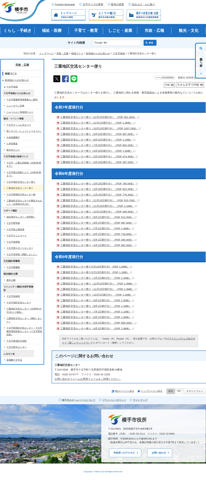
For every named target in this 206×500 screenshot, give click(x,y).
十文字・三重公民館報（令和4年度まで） (24, 165)
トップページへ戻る (151, 391)
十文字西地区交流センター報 (21, 194)
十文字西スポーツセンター (20, 248)
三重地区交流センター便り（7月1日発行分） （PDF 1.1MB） (97, 311)
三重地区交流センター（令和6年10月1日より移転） (24, 310)
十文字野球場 (13, 223)
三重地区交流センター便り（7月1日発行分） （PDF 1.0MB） (97, 228)
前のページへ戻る (124, 391)
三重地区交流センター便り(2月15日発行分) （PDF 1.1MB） (96, 272)
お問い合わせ (159, 452)
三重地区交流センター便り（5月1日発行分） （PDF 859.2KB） (98, 322)
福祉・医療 (52, 30)
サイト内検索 (76, 42)
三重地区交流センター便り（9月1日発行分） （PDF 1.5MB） (97, 300)
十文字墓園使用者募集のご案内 (22, 99)
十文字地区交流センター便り (21, 182)
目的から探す (201, 60)
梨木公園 (11, 280)
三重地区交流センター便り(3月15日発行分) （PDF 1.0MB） (96, 266)
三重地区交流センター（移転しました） (24, 320)
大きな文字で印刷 (188, 84)
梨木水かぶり (13, 150)
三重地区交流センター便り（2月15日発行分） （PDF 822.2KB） (99, 189)
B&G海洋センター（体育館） (21, 217)
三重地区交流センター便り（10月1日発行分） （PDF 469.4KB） (99, 211)
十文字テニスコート (17, 235)
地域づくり (77, 53)
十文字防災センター (17, 347)
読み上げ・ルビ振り (143, 4)
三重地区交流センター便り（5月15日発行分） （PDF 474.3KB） (99, 156)
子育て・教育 (86, 30)
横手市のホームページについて (78, 400)
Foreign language (65, 4)
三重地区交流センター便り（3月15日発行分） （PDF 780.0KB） (99, 183)
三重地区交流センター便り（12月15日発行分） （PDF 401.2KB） (99, 117)
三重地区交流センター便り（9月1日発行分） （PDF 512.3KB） (98, 217)
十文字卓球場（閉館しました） (22, 254)
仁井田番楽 (12, 143)
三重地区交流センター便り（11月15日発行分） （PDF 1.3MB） (98, 289)
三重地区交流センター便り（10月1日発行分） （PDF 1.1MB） (98, 294)
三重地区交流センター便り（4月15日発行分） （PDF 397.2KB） (99, 162)
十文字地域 (119, 53)
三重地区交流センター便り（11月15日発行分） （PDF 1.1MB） (98, 206)
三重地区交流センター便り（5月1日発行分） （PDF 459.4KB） (98, 239)
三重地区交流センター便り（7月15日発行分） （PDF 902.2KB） (99, 145)
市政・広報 (154, 30)
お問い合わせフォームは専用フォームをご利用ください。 (88, 379)
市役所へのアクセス (124, 452)
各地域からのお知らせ (98, 53)
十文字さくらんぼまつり (19, 125)
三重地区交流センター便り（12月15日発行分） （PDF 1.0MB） (98, 283)
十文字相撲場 (13, 242)
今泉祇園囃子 (13, 137)
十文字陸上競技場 (15, 229)
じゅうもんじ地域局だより (20, 112)
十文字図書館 (13, 267)
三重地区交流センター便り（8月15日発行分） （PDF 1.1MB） (98, 139)
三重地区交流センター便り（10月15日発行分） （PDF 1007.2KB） (100, 128)
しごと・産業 (120, 30)
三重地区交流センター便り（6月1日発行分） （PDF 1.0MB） (97, 317)
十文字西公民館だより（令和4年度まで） (24, 174)
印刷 (167, 85)
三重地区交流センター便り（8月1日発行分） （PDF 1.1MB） (97, 306)
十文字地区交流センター (19, 302)
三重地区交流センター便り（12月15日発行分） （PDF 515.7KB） (99, 200)
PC (179, 391)
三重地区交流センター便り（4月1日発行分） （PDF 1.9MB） (97, 328)
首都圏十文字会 (14, 360)
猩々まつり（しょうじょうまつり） (24, 131)
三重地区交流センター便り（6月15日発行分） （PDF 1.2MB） (98, 150)
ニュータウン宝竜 (15, 105)
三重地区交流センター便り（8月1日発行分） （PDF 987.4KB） (98, 222)
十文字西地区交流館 (17, 341)
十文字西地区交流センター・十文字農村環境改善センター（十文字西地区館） (24, 331)
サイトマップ (140, 400)
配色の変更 (117, 4)
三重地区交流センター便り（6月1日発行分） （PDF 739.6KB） (98, 234)
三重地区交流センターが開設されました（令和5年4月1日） (24, 202)
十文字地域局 (13, 296)
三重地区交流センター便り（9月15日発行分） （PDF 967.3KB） (99, 134)
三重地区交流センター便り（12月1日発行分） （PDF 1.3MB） (98, 122)
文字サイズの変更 (93, 4)
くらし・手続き (17, 30)
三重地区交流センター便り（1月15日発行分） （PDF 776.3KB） (99, 194)
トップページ (46, 53)
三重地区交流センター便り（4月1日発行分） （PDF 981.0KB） (98, 245)
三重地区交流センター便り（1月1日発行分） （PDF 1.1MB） (97, 277)
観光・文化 (188, 30)
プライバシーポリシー (114, 400)
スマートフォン (194, 391)
